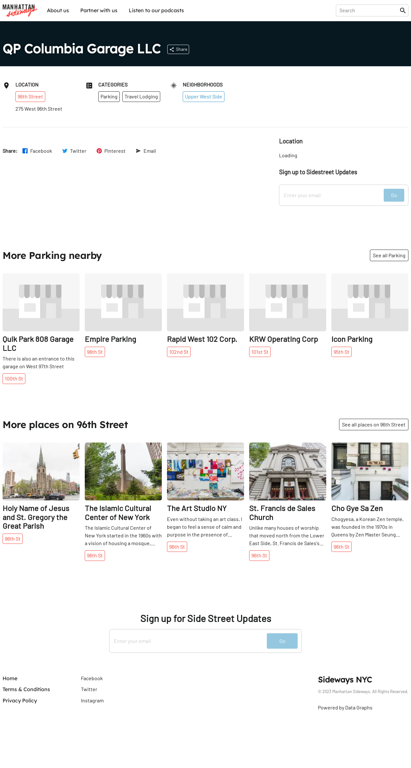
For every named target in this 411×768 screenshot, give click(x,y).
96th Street (30, 96)
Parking (109, 96)
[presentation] (369, 10)
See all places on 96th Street (374, 424)
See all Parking (389, 255)
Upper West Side (203, 96)
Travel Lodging (141, 96)
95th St (341, 352)
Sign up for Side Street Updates (205, 618)
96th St (95, 352)
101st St (259, 352)
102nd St (178, 352)
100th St (14, 378)
